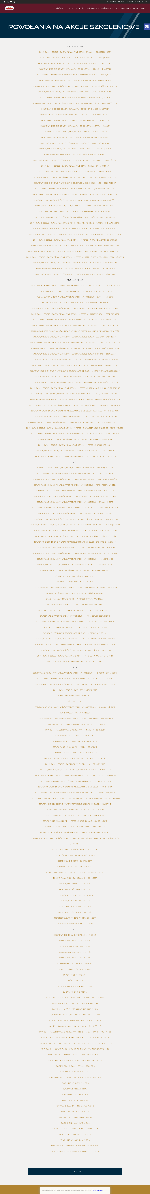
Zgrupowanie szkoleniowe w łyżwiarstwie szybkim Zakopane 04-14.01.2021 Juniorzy (75, 65)
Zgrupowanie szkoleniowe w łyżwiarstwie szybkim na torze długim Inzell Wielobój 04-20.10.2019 (75, 333)
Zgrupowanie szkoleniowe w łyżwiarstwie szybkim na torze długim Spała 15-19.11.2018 (75, 492)
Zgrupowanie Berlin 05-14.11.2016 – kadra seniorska (75, 1005)
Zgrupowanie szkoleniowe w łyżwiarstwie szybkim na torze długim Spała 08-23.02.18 (75, 612)
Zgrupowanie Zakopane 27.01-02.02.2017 (75, 868)
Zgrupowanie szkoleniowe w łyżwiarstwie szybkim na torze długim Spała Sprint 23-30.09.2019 (75, 355)
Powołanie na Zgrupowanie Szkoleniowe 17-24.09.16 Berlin (75, 1056)
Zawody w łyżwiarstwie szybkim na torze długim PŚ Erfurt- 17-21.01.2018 (75, 629)
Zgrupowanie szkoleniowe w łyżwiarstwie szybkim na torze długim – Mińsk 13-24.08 (75, 561)
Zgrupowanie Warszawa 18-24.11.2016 (75, 988)
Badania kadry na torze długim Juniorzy (75, 583)
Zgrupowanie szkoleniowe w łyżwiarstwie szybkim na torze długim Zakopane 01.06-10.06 (75, 276)
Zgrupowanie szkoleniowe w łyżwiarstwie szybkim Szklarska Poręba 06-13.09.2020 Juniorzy (75, 185)
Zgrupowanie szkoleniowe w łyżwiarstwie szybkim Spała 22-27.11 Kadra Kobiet (75, 122)
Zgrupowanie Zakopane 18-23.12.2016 (75, 942)
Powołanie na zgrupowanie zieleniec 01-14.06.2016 (75, 1130)
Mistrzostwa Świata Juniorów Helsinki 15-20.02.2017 (75, 851)
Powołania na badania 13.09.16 (75, 1085)
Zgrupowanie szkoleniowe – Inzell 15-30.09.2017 (75, 754)
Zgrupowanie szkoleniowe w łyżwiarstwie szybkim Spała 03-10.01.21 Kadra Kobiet (75, 82)
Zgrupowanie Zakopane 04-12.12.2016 (75, 959)
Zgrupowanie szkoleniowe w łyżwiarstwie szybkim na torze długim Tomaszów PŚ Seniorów (75, 481)
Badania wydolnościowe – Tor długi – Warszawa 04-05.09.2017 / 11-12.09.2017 (75, 771)
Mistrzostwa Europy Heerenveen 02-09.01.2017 (75, 920)
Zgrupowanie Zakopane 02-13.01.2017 (75, 914)
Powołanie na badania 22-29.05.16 (75, 1136)
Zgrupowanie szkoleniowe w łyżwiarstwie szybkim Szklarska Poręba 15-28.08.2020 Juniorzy (75, 219)
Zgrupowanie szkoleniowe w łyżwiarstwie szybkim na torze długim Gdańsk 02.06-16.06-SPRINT (75, 264)
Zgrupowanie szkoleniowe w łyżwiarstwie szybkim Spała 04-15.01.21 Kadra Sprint (75, 71)
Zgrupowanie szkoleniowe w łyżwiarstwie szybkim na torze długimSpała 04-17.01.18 (75, 657)
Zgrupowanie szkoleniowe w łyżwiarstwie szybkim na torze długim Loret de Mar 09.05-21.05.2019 (75, 435)
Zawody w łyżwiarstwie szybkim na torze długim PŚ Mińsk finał (75, 595)
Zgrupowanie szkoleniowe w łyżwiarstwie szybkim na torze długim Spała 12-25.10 (75, 515)
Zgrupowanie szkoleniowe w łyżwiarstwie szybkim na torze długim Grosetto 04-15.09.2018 (75, 544)
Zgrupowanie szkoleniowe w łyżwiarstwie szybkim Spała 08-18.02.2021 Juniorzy (75, 54)
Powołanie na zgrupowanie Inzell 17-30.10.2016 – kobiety (75, 1022)
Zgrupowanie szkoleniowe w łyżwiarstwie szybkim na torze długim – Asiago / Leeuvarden (75, 777)
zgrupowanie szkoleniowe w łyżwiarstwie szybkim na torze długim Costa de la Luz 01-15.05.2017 (75, 840)
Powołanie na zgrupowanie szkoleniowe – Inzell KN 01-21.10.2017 (75, 726)
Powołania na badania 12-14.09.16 (75, 1073)
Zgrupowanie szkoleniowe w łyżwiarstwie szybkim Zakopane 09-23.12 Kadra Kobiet (75, 93)
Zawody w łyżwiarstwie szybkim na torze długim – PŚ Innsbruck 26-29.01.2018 (75, 618)
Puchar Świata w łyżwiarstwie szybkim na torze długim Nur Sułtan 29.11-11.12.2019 (75, 293)
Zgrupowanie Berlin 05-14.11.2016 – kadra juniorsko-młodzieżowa (75, 999)
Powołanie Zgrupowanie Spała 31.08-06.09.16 (75, 1068)
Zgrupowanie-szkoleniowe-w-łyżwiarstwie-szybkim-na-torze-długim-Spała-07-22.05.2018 (75, 566)
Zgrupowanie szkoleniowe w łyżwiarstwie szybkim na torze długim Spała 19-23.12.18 (75, 475)
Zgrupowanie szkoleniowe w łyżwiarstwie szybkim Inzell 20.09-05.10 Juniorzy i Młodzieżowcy (75, 162)
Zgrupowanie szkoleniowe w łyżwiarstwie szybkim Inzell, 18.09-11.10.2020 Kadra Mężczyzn (75, 179)
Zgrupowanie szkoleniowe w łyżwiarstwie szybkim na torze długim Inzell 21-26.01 (75, 652)
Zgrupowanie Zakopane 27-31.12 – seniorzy (75, 925)
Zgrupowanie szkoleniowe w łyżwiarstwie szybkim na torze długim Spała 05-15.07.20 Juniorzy (75, 230)
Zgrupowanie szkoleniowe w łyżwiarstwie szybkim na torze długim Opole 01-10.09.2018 (75, 549)
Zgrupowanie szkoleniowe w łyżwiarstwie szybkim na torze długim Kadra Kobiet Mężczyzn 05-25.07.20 (75, 236)
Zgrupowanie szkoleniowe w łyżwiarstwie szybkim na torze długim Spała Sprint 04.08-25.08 (75, 378)
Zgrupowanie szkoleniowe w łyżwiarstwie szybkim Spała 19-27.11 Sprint (75, 133)
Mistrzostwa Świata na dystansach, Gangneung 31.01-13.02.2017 (75, 874)
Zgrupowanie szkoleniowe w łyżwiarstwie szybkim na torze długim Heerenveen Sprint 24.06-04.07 (75, 412)
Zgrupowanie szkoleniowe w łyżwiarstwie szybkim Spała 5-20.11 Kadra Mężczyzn (75, 150)
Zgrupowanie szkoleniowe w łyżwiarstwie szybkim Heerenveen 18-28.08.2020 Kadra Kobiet (75, 207)
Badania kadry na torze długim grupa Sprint (75, 578)
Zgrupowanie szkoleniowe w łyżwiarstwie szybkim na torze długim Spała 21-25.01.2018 (75, 623)
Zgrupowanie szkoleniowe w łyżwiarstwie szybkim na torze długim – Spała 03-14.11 (75, 720)
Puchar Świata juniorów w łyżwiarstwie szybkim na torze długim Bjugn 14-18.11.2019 (75, 299)
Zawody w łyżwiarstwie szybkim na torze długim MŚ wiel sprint (75, 606)
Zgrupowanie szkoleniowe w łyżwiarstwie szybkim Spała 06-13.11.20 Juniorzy (75, 139)
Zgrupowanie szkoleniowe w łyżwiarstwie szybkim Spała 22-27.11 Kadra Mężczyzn (75, 116)
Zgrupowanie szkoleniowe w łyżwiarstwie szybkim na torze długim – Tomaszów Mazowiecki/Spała (75, 800)
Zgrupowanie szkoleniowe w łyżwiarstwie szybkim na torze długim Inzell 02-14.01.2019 (75, 452)
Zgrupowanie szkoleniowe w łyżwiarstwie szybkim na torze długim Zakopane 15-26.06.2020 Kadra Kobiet (75, 253)
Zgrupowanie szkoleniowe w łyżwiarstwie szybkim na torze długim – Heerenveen (72, 794)
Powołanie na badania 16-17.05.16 (75, 1142)
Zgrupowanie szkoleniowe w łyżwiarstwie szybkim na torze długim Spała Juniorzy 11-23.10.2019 (75, 327)
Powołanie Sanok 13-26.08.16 (75, 1096)
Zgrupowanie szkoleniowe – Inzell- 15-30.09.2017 (75, 749)
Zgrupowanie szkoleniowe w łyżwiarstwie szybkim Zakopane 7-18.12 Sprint (75, 111)
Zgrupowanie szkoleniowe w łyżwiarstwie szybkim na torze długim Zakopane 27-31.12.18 (75, 469)
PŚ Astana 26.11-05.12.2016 (75, 977)
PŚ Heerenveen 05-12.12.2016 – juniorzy (75, 971)
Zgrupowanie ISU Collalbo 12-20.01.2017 (75, 897)
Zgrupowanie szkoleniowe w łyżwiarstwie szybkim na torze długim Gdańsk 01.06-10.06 (75, 270)
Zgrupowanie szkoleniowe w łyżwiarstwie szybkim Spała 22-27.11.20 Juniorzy (75, 128)
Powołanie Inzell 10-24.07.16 (75, 1102)
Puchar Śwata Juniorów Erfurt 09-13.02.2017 (75, 857)
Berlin (112, 794)
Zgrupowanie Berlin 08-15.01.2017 (75, 902)
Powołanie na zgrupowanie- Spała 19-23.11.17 (75, 697)
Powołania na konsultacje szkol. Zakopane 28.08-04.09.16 (75, 1079)
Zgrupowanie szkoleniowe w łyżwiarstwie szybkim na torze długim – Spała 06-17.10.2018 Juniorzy (75, 521)
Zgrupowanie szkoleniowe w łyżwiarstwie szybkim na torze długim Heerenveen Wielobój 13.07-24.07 (75, 401)
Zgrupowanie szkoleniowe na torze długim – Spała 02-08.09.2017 (75, 766)
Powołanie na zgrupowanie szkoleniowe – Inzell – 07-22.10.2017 (75, 731)
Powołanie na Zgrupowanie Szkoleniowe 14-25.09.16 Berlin (75, 1062)
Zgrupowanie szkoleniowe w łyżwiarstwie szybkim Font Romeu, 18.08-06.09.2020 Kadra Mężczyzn (75, 202)
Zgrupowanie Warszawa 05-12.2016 (75, 954)
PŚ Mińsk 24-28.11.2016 (75, 982)
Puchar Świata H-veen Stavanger (75, 714)
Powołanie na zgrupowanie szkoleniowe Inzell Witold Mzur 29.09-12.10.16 (75, 1051)
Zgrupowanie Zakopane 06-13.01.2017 (75, 908)
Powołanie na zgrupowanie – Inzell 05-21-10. (75, 737)
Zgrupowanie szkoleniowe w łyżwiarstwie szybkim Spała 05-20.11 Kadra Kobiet (75, 145)
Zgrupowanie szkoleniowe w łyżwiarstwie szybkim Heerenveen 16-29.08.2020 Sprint (75, 213)
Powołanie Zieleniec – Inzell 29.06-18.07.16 (75, 1107)
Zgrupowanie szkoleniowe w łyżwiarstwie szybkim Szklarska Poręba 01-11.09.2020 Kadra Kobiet (75, 196)
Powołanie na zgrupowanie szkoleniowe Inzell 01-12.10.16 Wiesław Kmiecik (75, 1039)
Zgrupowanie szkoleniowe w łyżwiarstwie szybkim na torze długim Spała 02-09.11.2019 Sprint (75, 321)
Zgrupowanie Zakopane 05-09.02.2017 (75, 863)
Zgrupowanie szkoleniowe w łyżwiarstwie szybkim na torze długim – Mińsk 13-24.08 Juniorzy (75, 555)
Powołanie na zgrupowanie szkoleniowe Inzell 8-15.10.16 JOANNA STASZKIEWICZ (75, 1033)
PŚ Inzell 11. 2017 (75, 703)
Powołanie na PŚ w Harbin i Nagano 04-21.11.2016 (75, 1011)
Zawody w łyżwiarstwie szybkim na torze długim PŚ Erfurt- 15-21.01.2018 (75, 635)
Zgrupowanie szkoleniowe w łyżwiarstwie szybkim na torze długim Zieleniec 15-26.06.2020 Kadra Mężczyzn (75, 259)
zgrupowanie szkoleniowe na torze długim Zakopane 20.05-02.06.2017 (75, 823)
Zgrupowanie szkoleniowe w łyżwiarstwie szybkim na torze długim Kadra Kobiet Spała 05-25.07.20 (75, 247)
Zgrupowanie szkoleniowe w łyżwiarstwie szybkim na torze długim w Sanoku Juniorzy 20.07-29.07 (75, 390)
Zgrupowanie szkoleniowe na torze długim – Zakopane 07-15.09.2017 (75, 760)
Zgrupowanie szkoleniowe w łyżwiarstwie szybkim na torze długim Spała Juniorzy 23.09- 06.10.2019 (75, 344)
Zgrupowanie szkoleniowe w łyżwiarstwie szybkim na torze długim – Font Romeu (75, 788)
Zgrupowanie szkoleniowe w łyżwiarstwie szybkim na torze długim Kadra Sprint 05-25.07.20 (75, 242)
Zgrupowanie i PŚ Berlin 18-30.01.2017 (75, 891)
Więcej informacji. (98, 1191)
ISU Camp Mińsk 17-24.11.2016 (75, 994)
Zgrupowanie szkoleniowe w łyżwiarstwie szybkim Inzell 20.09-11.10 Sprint (75, 168)
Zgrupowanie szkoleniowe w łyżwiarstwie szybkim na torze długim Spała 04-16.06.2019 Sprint (75, 418)
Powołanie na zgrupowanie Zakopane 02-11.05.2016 (75, 1153)
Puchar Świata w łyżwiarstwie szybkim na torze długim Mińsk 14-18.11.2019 (75, 304)
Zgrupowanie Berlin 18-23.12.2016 (75, 948)
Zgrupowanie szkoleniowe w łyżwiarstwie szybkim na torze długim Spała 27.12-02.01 (75, 680)
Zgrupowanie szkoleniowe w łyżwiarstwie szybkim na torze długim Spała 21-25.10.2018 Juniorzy (75, 509)
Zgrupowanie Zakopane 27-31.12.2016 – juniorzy (75, 937)
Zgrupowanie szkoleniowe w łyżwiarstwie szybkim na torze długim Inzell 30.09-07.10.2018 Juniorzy (75, 526)
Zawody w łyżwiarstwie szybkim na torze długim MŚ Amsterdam (75, 601)
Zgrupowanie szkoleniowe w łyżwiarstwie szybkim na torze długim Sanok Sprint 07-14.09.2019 (75, 361)
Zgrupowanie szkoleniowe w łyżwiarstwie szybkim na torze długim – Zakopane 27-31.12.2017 (75, 675)
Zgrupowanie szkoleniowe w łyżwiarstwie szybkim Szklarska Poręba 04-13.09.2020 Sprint (75, 190)
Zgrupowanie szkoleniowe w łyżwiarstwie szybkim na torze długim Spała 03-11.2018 (75, 504)
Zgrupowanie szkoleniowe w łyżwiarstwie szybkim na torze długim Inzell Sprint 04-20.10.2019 (75, 338)
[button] (147, 26)
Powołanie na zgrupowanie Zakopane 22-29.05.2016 (75, 1147)
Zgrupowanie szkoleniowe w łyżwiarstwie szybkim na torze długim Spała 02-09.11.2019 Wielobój (75, 316)
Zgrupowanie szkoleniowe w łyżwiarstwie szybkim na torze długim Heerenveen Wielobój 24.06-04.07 (75, 407)
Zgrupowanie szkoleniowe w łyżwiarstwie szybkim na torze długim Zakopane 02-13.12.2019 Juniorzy (75, 287)
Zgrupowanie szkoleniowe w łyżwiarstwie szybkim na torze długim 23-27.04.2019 (75, 447)
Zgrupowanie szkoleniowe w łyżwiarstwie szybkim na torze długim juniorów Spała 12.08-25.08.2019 (75, 373)
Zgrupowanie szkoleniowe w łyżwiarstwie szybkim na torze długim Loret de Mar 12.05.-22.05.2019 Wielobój (75, 430)
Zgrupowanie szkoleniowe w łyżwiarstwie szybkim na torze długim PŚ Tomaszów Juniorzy (75, 487)
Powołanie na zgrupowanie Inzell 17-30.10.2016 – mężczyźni (75, 1028)
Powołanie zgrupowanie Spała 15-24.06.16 (75, 1119)
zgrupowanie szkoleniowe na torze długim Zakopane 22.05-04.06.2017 (75, 828)
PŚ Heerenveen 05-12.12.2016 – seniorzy (75, 965)
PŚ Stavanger (75, 845)
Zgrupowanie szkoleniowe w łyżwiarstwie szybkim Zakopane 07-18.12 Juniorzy (75, 99)
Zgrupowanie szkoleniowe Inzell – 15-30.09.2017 (75, 743)
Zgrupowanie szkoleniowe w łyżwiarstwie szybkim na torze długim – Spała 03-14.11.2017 (75, 709)
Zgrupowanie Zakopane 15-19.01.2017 (75, 885)
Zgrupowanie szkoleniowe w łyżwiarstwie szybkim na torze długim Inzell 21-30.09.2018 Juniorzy (75, 532)
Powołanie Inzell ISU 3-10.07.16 (75, 1113)
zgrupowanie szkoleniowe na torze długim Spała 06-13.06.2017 (75, 811)
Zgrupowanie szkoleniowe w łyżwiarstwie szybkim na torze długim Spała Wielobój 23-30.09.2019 (75, 350)
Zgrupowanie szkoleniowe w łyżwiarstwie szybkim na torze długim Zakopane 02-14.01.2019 (75, 458)
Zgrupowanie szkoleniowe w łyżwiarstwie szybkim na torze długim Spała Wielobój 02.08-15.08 (75, 384)
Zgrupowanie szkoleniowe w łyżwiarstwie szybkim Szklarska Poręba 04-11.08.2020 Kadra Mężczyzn (75, 225)
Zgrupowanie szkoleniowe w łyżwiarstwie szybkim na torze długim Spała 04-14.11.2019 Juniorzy (75, 310)
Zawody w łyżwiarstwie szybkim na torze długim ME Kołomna (75, 663)
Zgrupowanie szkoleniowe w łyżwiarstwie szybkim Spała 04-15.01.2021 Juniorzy (75, 59)
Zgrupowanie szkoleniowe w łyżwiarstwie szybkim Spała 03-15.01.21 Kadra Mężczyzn (75, 76)
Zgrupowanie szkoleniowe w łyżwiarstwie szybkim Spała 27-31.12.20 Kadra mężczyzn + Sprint (75, 88)
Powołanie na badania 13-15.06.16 (75, 1125)
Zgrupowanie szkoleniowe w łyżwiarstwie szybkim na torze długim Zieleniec (75, 572)
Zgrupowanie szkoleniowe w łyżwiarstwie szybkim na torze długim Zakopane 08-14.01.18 (75, 646)
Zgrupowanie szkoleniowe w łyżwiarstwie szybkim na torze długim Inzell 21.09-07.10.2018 (75, 538)
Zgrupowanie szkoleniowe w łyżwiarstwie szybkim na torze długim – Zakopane (75, 783)
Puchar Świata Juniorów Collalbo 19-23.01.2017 (75, 880)
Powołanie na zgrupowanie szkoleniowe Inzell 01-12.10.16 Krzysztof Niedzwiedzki (75, 1045)
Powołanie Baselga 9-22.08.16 (75, 1090)
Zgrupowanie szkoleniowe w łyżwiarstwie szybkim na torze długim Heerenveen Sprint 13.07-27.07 (75, 395)
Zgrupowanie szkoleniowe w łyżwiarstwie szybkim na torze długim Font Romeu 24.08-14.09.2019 (75, 367)
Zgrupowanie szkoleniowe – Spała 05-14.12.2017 (75, 692)
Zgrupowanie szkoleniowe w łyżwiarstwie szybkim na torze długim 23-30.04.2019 (75, 441)
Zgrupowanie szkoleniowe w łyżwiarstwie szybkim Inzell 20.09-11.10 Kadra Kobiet (75, 173)
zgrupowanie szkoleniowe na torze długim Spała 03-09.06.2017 (75, 817)
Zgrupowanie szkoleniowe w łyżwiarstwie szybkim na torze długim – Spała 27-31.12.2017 (75, 686)
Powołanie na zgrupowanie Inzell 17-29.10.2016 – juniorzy (75, 1016)
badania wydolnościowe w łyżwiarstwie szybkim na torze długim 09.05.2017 (75, 834)
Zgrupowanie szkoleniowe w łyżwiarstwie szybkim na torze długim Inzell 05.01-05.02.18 (75, 640)
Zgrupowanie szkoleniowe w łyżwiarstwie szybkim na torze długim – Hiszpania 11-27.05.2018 (75, 589)
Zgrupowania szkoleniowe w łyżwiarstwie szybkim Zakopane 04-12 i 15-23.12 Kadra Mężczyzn (75, 105)
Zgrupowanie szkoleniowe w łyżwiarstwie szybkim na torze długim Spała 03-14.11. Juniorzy (75, 498)
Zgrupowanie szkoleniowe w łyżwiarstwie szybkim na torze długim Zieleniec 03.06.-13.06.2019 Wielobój (75, 424)
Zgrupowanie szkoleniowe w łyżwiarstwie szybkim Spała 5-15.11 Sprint (75, 156)
